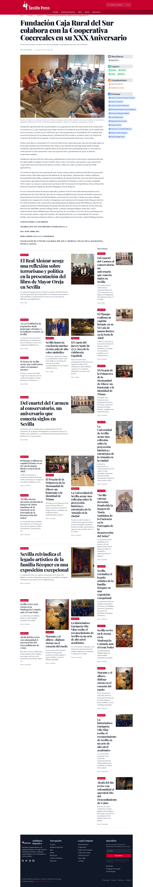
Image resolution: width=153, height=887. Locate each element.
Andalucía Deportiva (68, 12)
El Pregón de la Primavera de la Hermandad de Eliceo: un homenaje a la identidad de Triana (55, 489)
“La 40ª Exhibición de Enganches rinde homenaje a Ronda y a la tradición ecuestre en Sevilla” (31, 329)
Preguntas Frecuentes (113, 869)
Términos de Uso (83, 855)
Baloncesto (96, 12)
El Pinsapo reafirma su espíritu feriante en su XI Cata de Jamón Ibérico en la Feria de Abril (31, 466)
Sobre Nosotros (83, 844)
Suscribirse (118, 855)
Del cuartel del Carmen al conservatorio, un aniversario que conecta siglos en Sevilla (105, 270)
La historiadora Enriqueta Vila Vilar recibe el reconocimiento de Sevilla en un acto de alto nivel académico (82, 633)
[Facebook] (23, 861)
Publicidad (109, 866)
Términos (121, 880)
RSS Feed (53, 861)
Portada (55, 12)
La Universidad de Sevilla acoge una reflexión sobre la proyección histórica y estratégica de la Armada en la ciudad (82, 504)
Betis (80, 12)
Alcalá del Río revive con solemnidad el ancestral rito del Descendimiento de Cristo (30, 642)
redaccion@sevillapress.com (43, 881)
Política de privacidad (120, 862)
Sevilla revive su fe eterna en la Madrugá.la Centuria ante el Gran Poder (30, 608)
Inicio (22, 15)
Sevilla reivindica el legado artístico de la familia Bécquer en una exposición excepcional (105, 584)
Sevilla (87, 12)
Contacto (81, 861)
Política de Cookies (84, 853)
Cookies (113, 880)
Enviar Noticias (111, 871)
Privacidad (105, 880)
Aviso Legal (81, 858)
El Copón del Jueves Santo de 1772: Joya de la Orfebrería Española (80, 349)
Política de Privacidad (85, 850)
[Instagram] (30, 861)
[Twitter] (26, 861)
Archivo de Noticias (56, 858)
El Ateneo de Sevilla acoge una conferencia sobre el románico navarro (31, 365)
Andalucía (39, 15)
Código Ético (82, 847)
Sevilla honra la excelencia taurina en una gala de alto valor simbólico (57, 347)
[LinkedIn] (33, 861)
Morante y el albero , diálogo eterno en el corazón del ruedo (56, 641)
